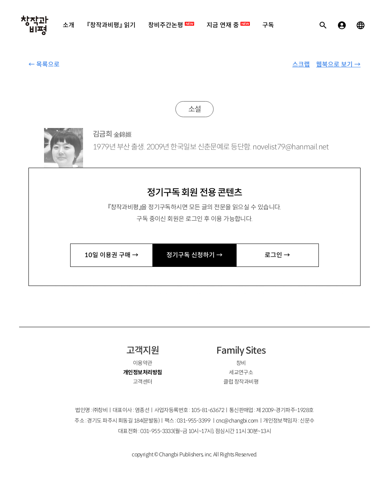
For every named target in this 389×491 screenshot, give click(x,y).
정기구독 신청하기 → (194, 255)
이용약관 (142, 362)
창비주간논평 (171, 25)
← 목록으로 (44, 64)
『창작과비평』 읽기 (111, 25)
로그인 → (277, 255)
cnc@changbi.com (237, 420)
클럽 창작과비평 (240, 381)
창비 (241, 362)
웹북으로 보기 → (338, 64)
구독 (268, 25)
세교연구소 (241, 372)
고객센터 (142, 381)
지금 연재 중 (228, 25)
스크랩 (301, 64)
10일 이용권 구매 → (111, 255)
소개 (68, 25)
